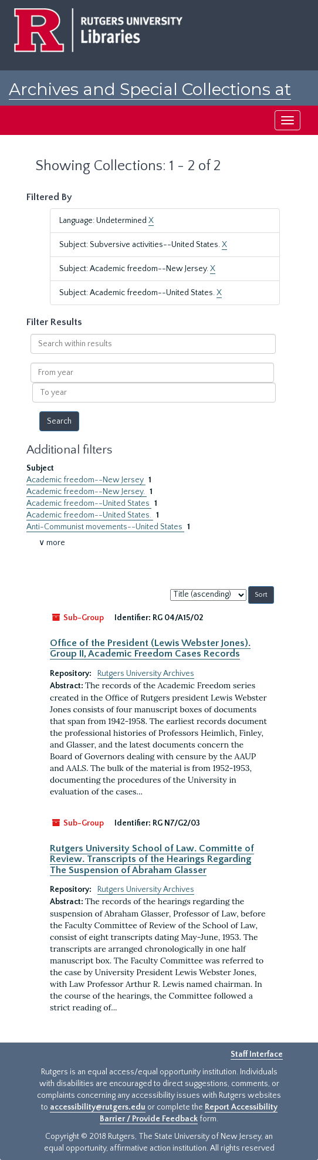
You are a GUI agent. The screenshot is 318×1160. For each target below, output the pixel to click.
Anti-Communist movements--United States (105, 527)
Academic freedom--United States (88, 503)
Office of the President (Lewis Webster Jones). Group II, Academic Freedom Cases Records (150, 648)
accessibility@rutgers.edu (98, 1107)
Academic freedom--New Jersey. (86, 491)
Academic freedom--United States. (89, 515)
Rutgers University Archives (145, 673)
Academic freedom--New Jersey (86, 480)
